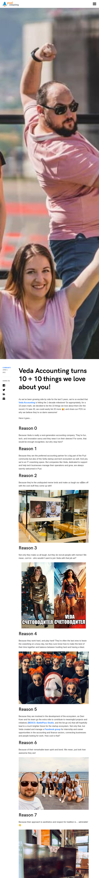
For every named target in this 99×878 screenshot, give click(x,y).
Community (7, 367)
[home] (9, 4)
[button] (94, 4)
